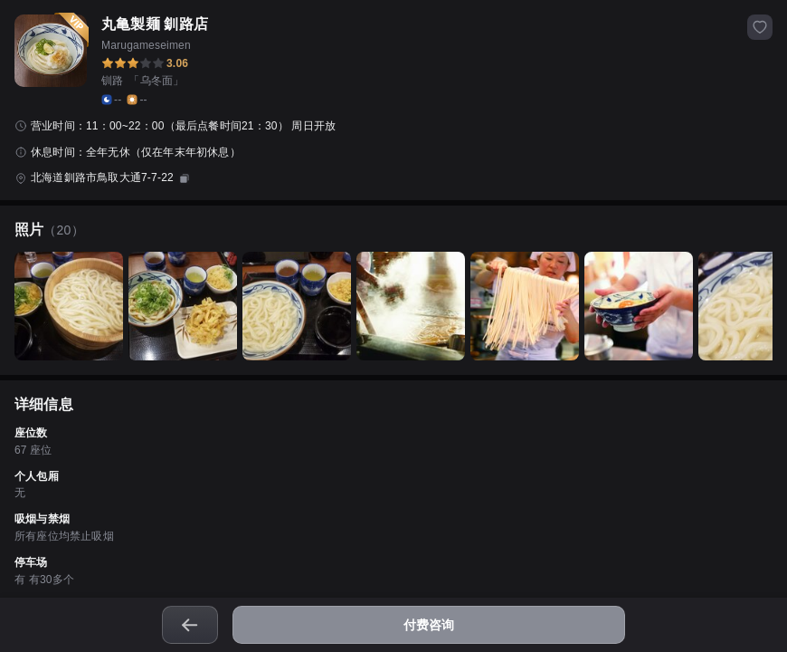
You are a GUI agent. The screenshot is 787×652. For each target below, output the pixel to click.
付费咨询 (429, 625)
